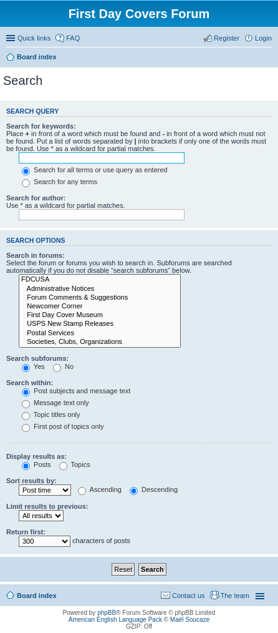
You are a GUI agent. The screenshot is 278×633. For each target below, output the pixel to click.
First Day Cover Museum (100, 315)
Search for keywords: (41, 126)
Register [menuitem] (226, 38)
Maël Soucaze (189, 619)
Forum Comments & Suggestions (100, 297)
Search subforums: (37, 358)
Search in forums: (35, 255)
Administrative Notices (100, 289)
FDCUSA (100, 279)
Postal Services (100, 333)
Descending (154, 489)
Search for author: (35, 198)
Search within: (29, 382)
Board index (37, 57)
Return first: (26, 532)
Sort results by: (31, 480)
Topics (74, 464)
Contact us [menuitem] (188, 595)
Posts (36, 464)
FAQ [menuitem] (73, 38)
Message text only (55, 402)
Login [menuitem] (263, 38)
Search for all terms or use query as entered (95, 170)
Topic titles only (51, 414)
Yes (33, 366)
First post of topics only (63, 426)
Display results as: (36, 456)
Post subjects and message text (76, 391)
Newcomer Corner (100, 306)
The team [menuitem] (235, 595)
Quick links (33, 38)
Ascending (100, 489)
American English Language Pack (115, 619)
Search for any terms (59, 181)
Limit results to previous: (47, 506)
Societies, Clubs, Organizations (100, 342)
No (63, 366)
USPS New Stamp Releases (100, 324)
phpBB (106, 612)
